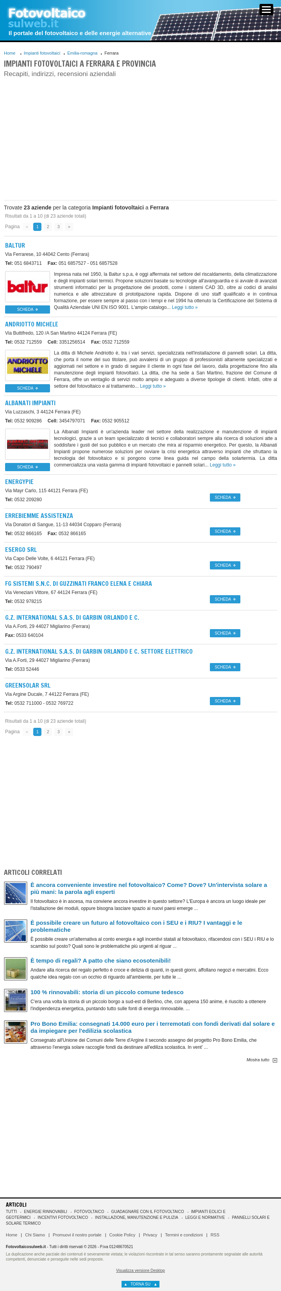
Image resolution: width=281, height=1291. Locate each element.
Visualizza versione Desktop (140, 1270)
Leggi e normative (205, 1217)
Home (9, 53)
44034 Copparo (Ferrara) (63, 524)
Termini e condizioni (184, 1234)
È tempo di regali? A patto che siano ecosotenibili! (100, 960)
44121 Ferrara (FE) (46, 490)
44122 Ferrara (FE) (47, 694)
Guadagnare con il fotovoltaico (147, 1211)
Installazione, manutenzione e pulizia (136, 1217)
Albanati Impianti (30, 403)
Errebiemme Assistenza (39, 515)
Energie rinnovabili (45, 1211)
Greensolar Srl (27, 685)
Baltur (15, 245)
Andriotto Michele (31, 324)
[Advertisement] (140, 137)
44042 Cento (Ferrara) (47, 254)
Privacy (150, 1234)
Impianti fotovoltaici (42, 53)
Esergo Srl (21, 549)
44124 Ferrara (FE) (61, 333)
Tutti (11, 1211)
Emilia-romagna (82, 53)
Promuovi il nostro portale (77, 1234)
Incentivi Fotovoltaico (63, 1217)
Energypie (19, 481)
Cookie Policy (122, 1234)
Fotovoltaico (89, 1211)
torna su (140, 1284)
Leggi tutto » (185, 307)
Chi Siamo (35, 1234)
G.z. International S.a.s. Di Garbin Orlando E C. (72, 617)
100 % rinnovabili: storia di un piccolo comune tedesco (107, 992)
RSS (215, 1234)
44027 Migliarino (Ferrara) (47, 626)
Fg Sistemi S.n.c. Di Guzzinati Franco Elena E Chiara (78, 583)
